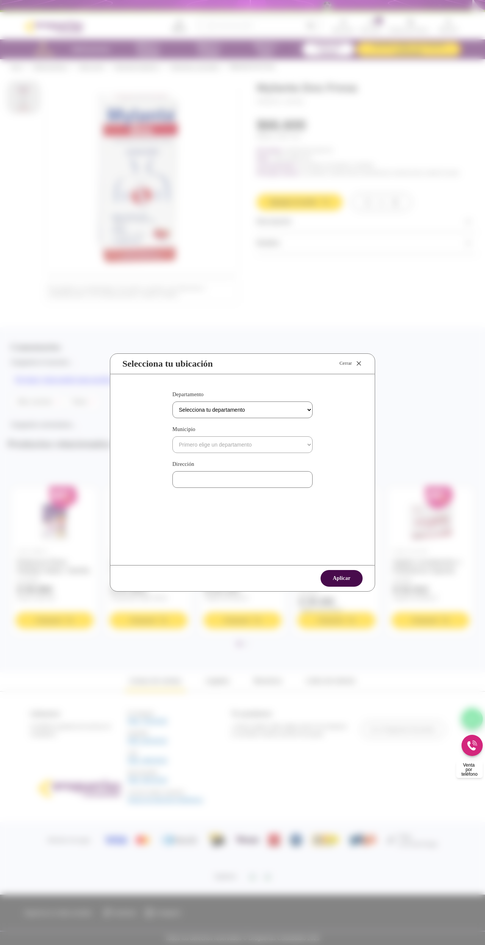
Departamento (187, 394)
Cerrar (351, 363)
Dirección (183, 464)
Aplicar (341, 578)
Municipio (184, 429)
